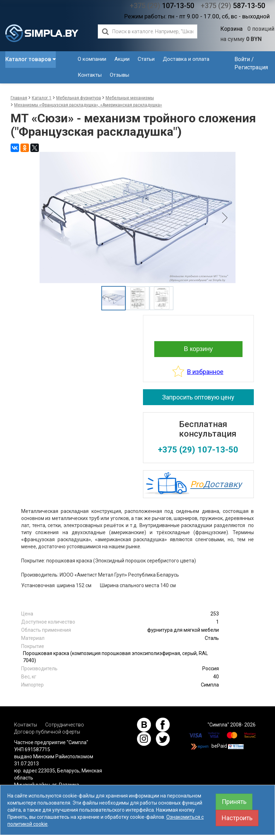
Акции (122, 59)
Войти (242, 59)
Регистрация (251, 67)
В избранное (205, 371)
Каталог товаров (30, 59)
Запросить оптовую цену (198, 397)
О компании (92, 59)
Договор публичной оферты (47, 732)
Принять (234, 801)
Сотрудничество (64, 725)
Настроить (237, 818)
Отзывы (119, 75)
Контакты (90, 75)
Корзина (231, 28)
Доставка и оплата (186, 59)
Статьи (146, 59)
